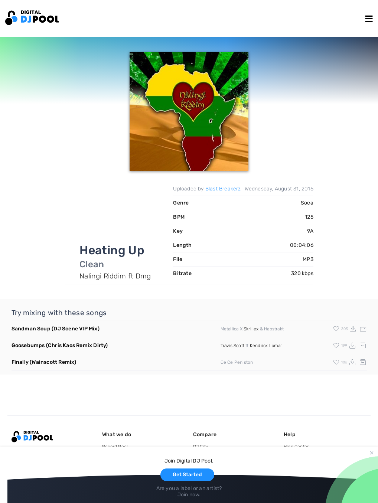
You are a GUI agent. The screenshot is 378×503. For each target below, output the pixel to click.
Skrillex (251, 328)
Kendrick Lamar (266, 345)
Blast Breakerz (223, 189)
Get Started (187, 474)
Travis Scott (232, 345)
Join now (188, 494)
